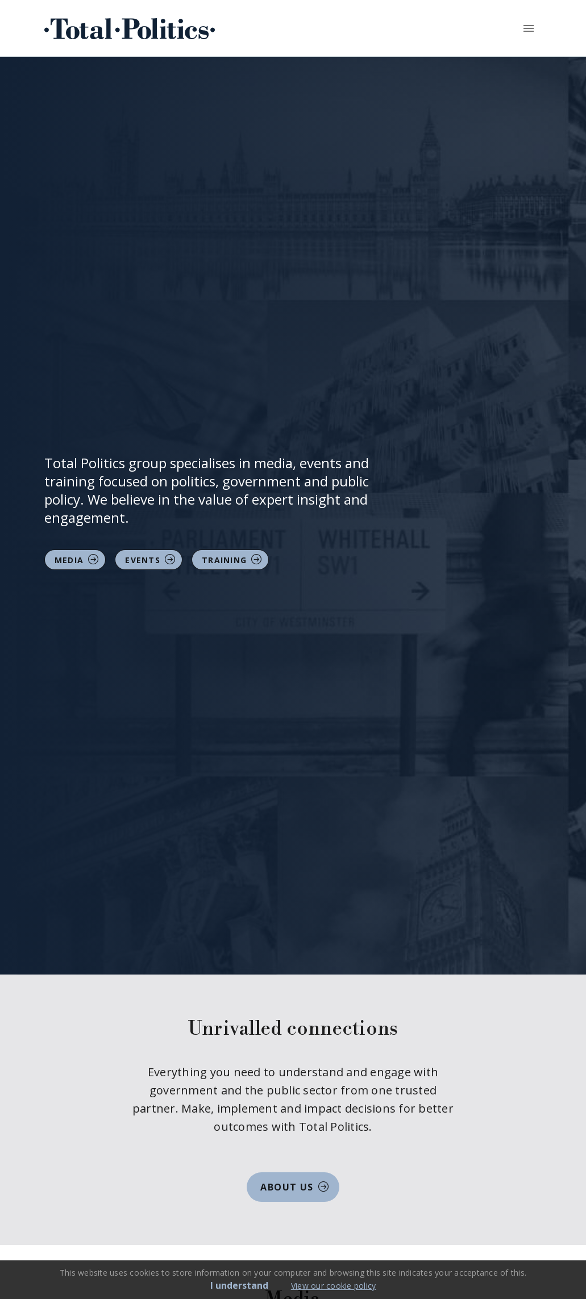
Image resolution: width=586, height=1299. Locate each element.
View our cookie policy (333, 1285)
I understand (239, 1285)
